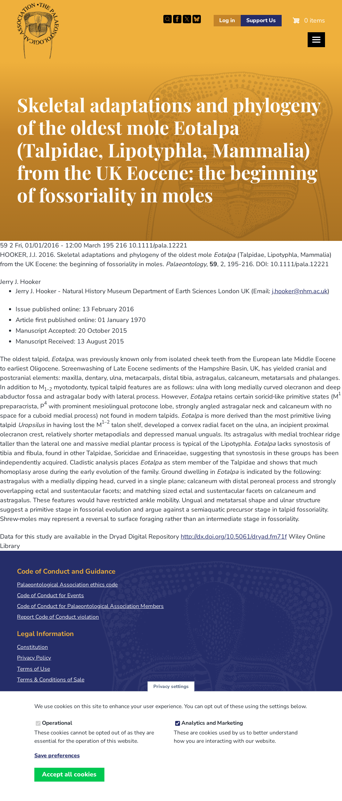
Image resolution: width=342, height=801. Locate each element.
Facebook (177, 19)
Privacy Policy (34, 658)
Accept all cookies (69, 781)
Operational (57, 730)
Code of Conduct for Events (50, 595)
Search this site (167, 19)
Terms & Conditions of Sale (50, 680)
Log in (227, 20)
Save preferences (57, 763)
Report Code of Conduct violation (58, 617)
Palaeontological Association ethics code (67, 585)
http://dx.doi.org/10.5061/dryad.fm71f (234, 536)
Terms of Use (33, 669)
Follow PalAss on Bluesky (197, 19)
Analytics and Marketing (212, 730)
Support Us (261, 20)
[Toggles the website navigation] (316, 39)
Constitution (32, 647)
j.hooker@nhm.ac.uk (299, 291)
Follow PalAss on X (187, 19)
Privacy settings (171, 693)
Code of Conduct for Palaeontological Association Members (90, 606)
